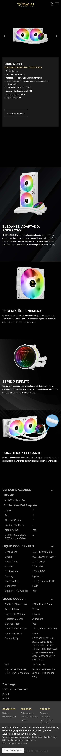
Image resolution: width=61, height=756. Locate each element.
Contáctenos (45, 717)
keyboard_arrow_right (57, 36)
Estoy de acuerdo (13, 750)
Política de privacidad (29, 717)
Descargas (44, 713)
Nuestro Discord (9, 717)
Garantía (24, 720)
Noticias (5, 713)
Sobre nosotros (27, 713)
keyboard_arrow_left (4, 36)
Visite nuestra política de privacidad (14, 743)
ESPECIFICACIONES (16, 113)
